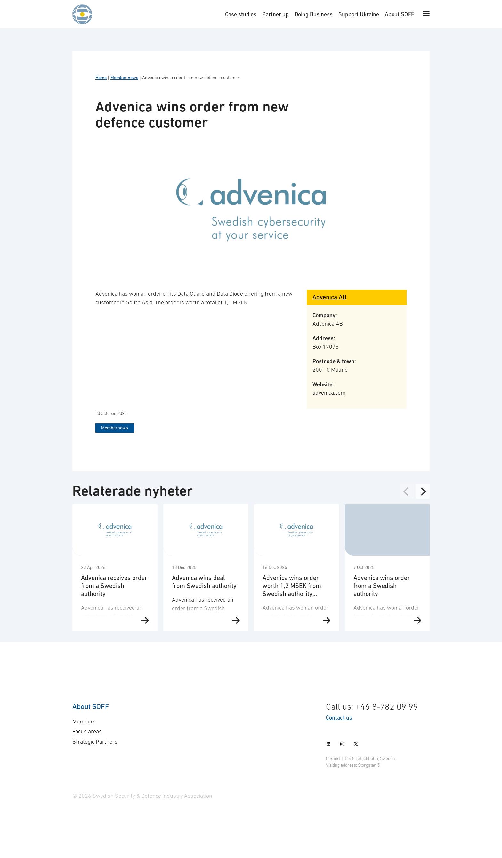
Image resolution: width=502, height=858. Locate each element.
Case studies (240, 14)
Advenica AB (329, 297)
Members (84, 721)
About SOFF (399, 14)
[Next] (423, 491)
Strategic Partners (94, 741)
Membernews (114, 427)
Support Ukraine (358, 14)
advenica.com (328, 393)
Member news (124, 77)
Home (101, 77)
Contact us (339, 717)
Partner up (275, 14)
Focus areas (87, 731)
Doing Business (314, 14)
